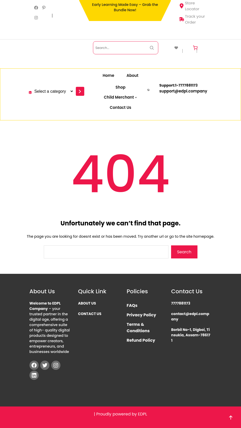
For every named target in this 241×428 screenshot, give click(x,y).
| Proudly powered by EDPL (120, 414)
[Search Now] (151, 48)
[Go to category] (80, 91)
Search (184, 252)
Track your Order (192, 19)
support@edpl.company (183, 91)
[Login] (205, 47)
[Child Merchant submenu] (120, 97)
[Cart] (195, 48)
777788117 (187, 85)
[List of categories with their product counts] (53, 91)
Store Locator (189, 6)
